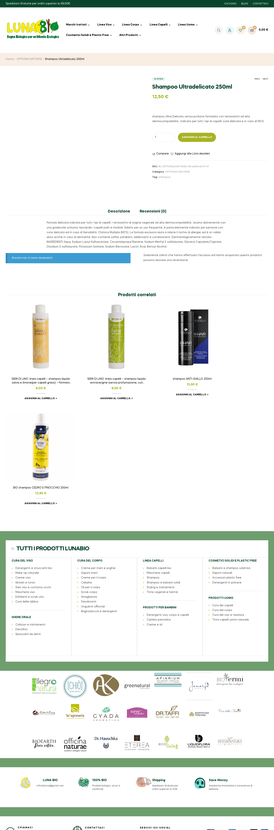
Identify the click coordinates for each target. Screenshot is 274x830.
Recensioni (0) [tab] (153, 211)
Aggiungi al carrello (197, 137)
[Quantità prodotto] (164, 137)
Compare (162, 153)
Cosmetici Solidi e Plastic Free (87, 35)
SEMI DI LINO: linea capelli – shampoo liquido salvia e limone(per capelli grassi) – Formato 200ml (36, 372)
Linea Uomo (186, 24)
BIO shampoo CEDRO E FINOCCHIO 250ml (237, 370)
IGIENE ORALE (21, 503)
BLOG (244, 4)
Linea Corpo (130, 24)
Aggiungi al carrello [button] (35, 390)
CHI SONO (230, 4)
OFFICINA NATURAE (29, 59)
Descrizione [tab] (119, 211)
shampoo (165, 177)
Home (10, 59)
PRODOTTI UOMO (220, 484)
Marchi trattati (76, 24)
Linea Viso (104, 24)
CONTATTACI (260, 4)
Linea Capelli (159, 24)
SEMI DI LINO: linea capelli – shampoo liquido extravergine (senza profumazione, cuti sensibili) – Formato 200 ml (103, 372)
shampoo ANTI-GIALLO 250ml (170, 370)
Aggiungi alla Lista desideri (192, 153)
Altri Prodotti (128, 35)
